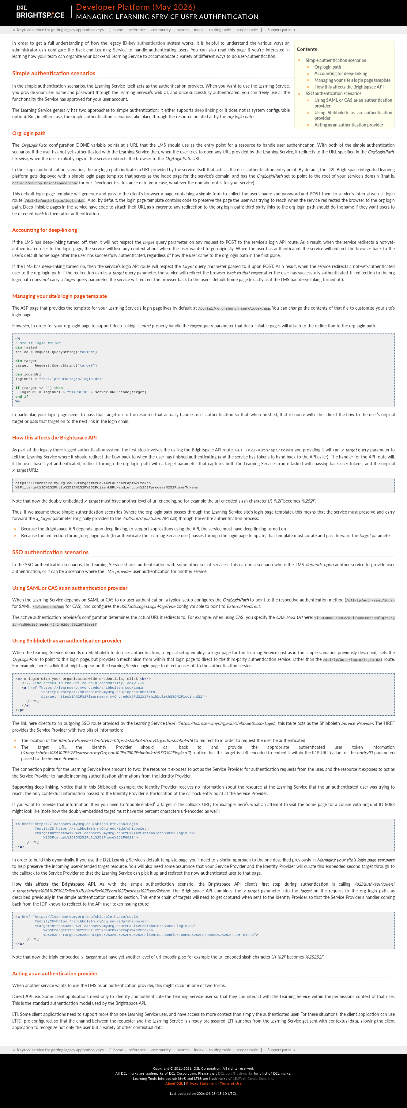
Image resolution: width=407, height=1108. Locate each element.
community (161, 29)
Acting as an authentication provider (349, 124)
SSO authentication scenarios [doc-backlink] (50, 551)
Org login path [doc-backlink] (29, 133)
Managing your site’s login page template (352, 80)
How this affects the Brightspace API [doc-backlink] (54, 437)
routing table (220, 29)
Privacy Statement (201, 1083)
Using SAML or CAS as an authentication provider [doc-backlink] (69, 587)
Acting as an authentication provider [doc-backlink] (54, 973)
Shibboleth (99, 651)
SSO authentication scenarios (333, 93)
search (183, 29)
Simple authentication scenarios (336, 60)
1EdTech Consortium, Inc (253, 1078)
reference (137, 29)
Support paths (279, 29)
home (118, 29)
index (198, 29)
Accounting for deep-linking (341, 73)
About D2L (174, 1083)
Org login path (328, 67)
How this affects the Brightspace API (349, 86)
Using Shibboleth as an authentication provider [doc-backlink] (67, 640)
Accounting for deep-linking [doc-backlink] (44, 230)
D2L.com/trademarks (235, 1073)
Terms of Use (231, 1083)
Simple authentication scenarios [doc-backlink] (53, 73)
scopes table (247, 29)
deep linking (206, 110)
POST (315, 193)
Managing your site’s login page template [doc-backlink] (59, 296)
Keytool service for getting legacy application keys (60, 29)
